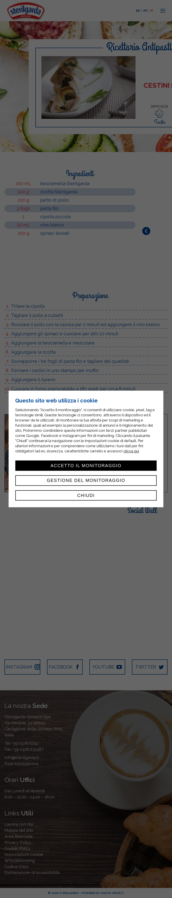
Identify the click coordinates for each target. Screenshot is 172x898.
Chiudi (86, 495)
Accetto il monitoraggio (86, 465)
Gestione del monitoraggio (86, 480)
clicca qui (131, 451)
